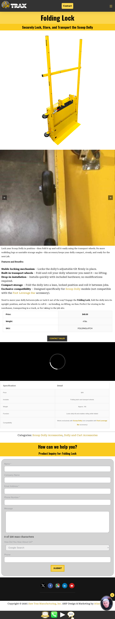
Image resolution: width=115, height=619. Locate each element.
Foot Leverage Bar (24, 292)
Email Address (11, 486)
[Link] (14, 4)
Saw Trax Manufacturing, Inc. (45, 607)
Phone (7, 559)
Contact (67, 6)
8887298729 (54, 614)
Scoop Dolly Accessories (47, 435)
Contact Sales (57, 339)
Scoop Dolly (73, 288)
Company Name (12, 475)
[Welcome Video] (112, 595)
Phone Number (12, 497)
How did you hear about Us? (18, 546)
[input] (57, 469)
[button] (4, 197)
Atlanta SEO (100, 607)
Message (8, 508)
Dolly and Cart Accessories (81, 435)
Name (7, 464)
